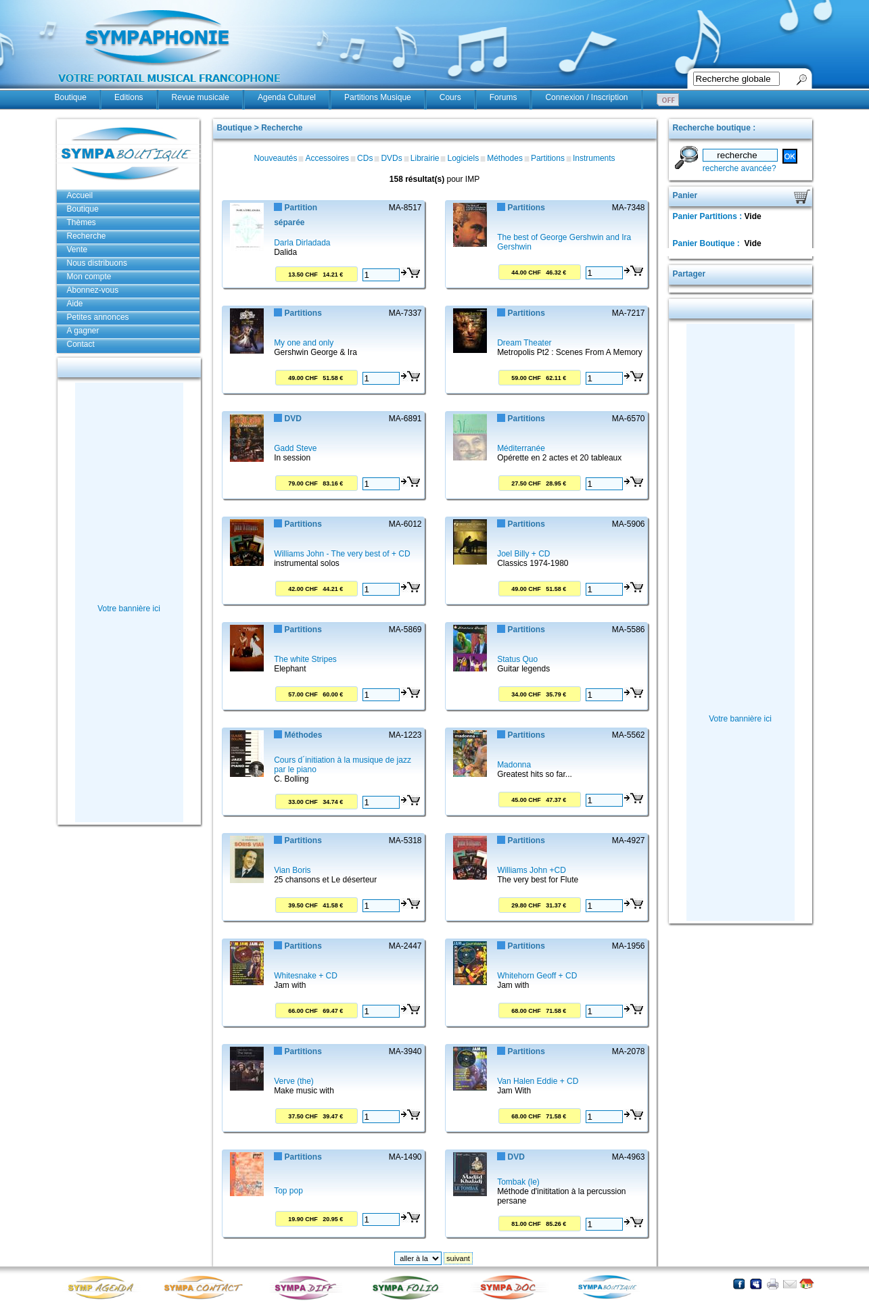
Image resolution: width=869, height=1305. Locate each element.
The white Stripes (305, 659)
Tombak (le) (518, 1182)
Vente (77, 249)
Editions (128, 97)
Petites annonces (98, 317)
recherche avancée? (739, 168)
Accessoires (327, 158)
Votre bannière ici (128, 608)
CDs (365, 158)
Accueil (80, 195)
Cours (450, 97)
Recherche (86, 236)
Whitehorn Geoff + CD (537, 975)
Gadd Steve (295, 448)
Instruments (594, 158)
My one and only (303, 343)
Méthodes (505, 158)
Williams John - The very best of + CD (342, 554)
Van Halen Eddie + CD (537, 1081)
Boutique (71, 97)
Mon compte (89, 276)
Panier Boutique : (708, 243)
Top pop (288, 1190)
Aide (75, 303)
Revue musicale (200, 97)
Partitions (548, 158)
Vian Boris (292, 870)
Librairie (425, 158)
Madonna (514, 764)
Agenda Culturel (287, 97)
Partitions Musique (377, 97)
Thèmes (81, 222)
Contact (81, 344)
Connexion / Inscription (586, 97)
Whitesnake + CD (305, 975)
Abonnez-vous (93, 290)
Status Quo (517, 659)
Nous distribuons (97, 263)
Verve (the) (294, 1081)
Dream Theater (524, 343)
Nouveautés (275, 158)
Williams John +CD (531, 870)
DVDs (391, 158)
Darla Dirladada (302, 242)
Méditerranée (521, 448)
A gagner (83, 330)
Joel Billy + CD (523, 554)
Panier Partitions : (709, 216)
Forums (503, 97)
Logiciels (463, 158)
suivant (458, 1258)
